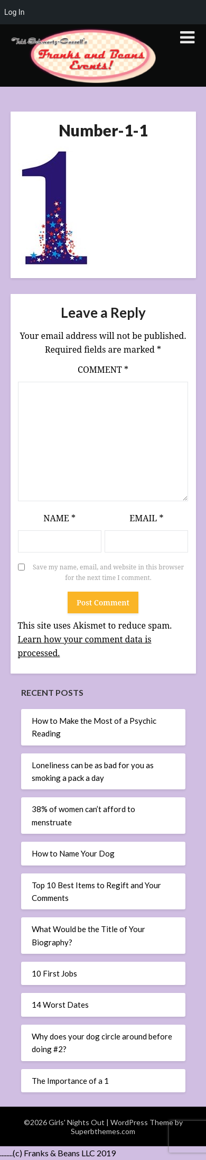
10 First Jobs (54, 973)
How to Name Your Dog (73, 853)
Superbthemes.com (103, 1131)
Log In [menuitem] (14, 12)
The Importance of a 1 (70, 1080)
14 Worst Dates (60, 1004)
